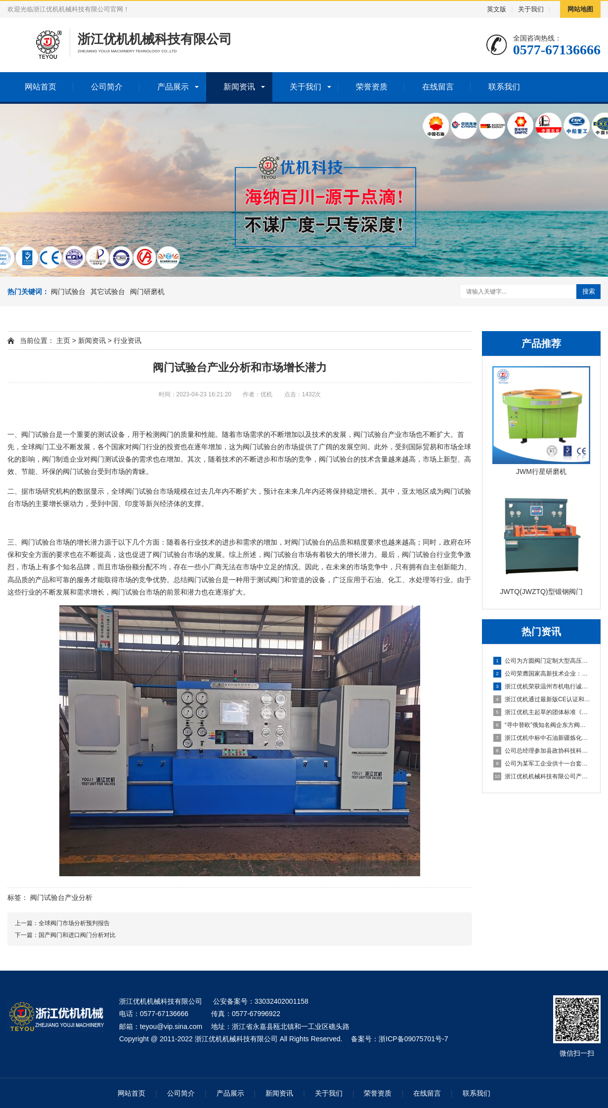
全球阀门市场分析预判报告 (74, 923)
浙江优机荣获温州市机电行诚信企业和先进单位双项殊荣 (541, 686)
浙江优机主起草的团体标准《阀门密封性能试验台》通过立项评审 (541, 712)
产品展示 (173, 87)
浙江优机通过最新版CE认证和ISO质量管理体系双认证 (541, 699)
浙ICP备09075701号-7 (413, 1039)
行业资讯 (127, 340)
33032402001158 (281, 1001)
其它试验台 (107, 292)
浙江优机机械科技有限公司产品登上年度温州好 (541, 776)
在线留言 (438, 87)
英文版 (496, 9)
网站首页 (40, 87)
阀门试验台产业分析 (61, 897)
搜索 (588, 291)
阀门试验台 (68, 292)
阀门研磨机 (147, 292)
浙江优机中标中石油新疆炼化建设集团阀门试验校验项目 (541, 738)
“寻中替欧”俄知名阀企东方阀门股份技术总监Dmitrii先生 (541, 725)
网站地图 (580, 9)
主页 (63, 340)
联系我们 (504, 87)
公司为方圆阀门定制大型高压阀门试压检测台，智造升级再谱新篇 (541, 661)
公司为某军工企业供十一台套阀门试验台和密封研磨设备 (541, 763)
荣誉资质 (372, 87)
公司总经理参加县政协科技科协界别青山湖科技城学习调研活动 (541, 751)
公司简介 (107, 87)
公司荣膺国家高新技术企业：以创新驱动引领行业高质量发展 (541, 674)
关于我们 (531, 9)
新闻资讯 (239, 87)
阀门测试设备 (111, 459)
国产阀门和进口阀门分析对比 (77, 935)
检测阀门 (160, 434)
